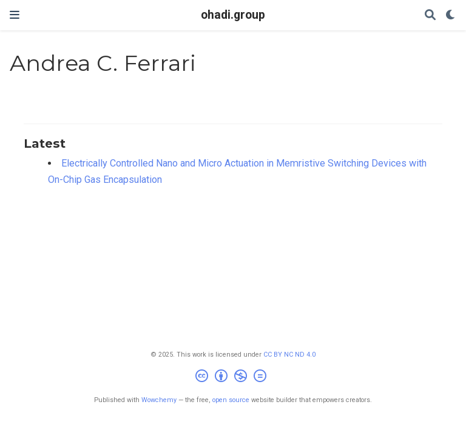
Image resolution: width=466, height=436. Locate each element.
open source (230, 400)
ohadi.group (233, 15)
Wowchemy (159, 400)
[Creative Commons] (233, 377)
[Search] (430, 15)
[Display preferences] (450, 15)
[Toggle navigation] (14, 15)
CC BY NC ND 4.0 (289, 354)
